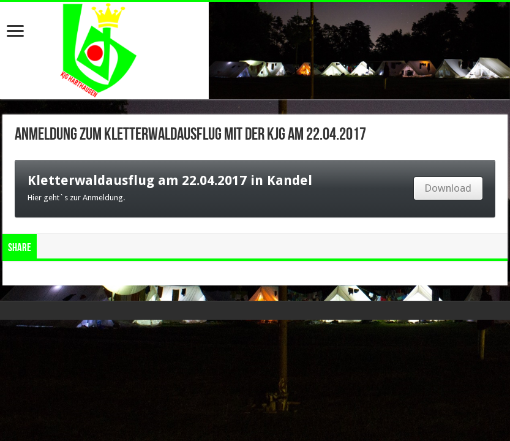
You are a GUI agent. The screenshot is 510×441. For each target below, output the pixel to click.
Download (447, 188)
